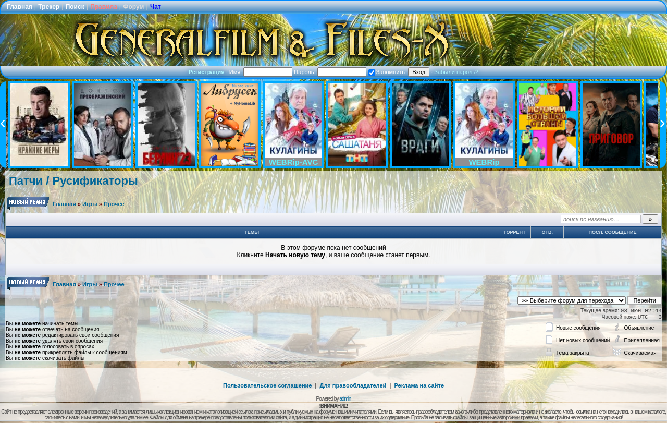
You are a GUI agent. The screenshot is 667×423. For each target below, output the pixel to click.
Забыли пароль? (456, 72)
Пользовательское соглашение (267, 385)
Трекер (48, 6)
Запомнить (386, 72)
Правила (103, 6)
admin (345, 399)
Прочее (114, 204)
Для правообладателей (353, 385)
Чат (155, 6)
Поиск (75, 6)
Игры (89, 204)
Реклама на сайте (419, 385)
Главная (19, 6)
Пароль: (330, 72)
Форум (133, 6)
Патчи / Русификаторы (73, 180)
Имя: (261, 72)
